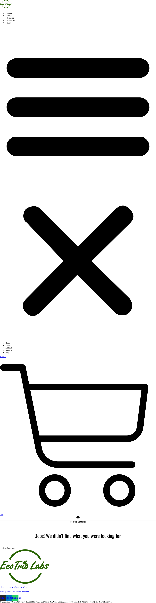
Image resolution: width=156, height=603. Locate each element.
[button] (78, 183)
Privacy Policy (6, 591)
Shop (2, 587)
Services (9, 587)
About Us (18, 587)
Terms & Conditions (21, 591)
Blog (9, 22)
